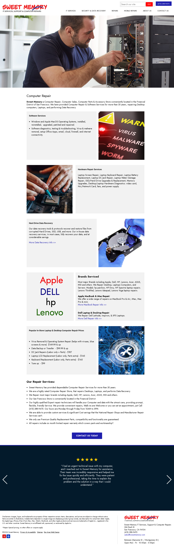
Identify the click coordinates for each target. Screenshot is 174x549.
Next (168, 480)
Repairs (115, 10)
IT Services (71, 10)
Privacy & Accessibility (28, 532)
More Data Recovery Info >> (42, 242)
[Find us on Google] (8, 536)
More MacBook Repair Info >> (92, 304)
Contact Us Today (87, 435)
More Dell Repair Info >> (90, 318)
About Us (147, 10)
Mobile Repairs (130, 10)
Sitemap (40, 532)
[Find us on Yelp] (4, 536)
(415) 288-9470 (161, 4)
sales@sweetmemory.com (134, 534)
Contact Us (163, 10)
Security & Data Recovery (94, 10)
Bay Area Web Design (51, 532)
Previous (6, 480)
